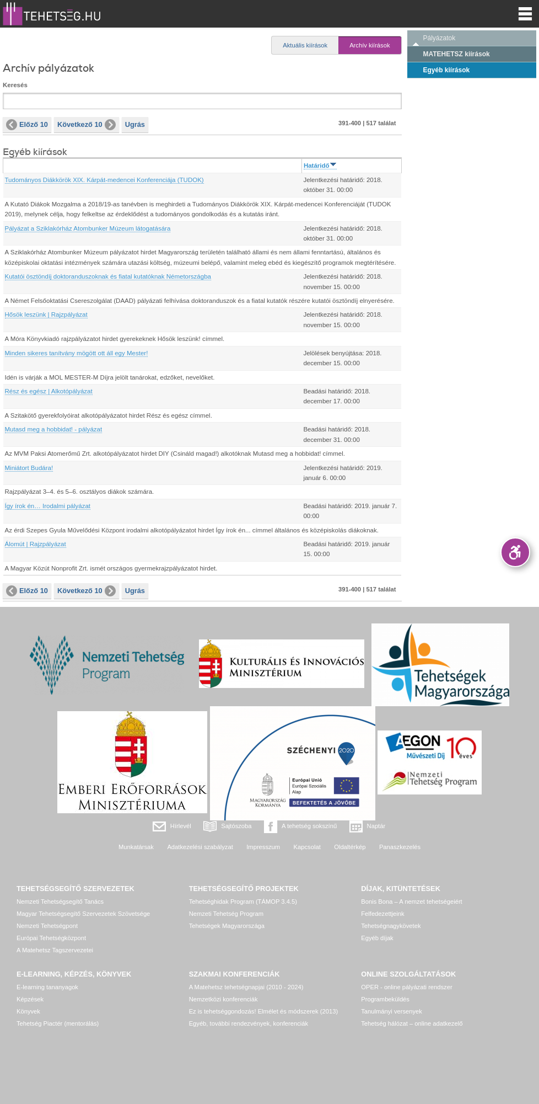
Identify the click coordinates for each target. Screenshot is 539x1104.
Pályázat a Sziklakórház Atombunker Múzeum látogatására (88, 228)
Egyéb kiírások (446, 70)
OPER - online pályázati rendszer (406, 987)
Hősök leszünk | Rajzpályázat (46, 314)
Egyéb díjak (377, 938)
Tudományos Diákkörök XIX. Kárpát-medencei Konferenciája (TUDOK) (104, 180)
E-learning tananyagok (47, 987)
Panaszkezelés (400, 847)
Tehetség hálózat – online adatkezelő (411, 1023)
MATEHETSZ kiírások (456, 54)
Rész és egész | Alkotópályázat (49, 391)
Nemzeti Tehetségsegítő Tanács (60, 901)
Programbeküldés (385, 999)
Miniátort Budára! (29, 468)
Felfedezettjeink (382, 913)
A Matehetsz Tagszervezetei (55, 950)
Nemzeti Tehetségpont (47, 925)
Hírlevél (180, 826)
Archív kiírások (369, 45)
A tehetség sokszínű (309, 826)
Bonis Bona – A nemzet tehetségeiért (411, 901)
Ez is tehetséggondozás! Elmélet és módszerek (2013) (263, 1011)
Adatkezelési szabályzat (200, 847)
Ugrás (135, 124)
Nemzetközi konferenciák (223, 999)
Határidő (320, 165)
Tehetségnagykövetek (391, 925)
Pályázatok (439, 38)
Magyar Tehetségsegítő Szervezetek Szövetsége (83, 913)
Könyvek (28, 1011)
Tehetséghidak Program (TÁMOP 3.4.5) (243, 901)
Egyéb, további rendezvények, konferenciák (248, 1023)
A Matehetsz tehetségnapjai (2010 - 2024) (246, 987)
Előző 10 (27, 124)
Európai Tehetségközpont (51, 938)
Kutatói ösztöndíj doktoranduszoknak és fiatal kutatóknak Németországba (108, 276)
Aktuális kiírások (305, 45)
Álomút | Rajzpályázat (35, 544)
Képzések (30, 999)
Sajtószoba (236, 826)
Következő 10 (86, 124)
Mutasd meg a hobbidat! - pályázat (54, 429)
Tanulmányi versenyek (391, 1011)
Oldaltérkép (349, 847)
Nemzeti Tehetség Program (226, 913)
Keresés (15, 85)
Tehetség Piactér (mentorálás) (58, 1023)
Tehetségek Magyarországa (227, 925)
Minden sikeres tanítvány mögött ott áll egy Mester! (76, 353)
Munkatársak (136, 847)
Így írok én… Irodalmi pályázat (48, 506)
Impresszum (263, 847)
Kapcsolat (307, 847)
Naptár (376, 826)
